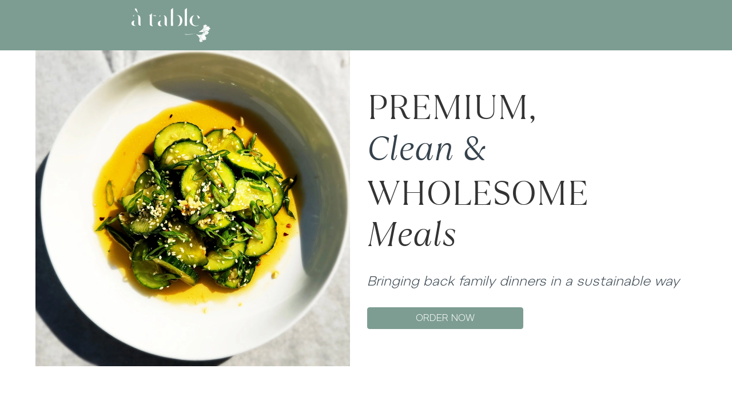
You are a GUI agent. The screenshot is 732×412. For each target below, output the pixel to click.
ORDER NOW (445, 317)
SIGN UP (584, 25)
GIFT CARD (412, 25)
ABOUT (322, 25)
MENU (363, 25)
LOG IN (545, 25)
